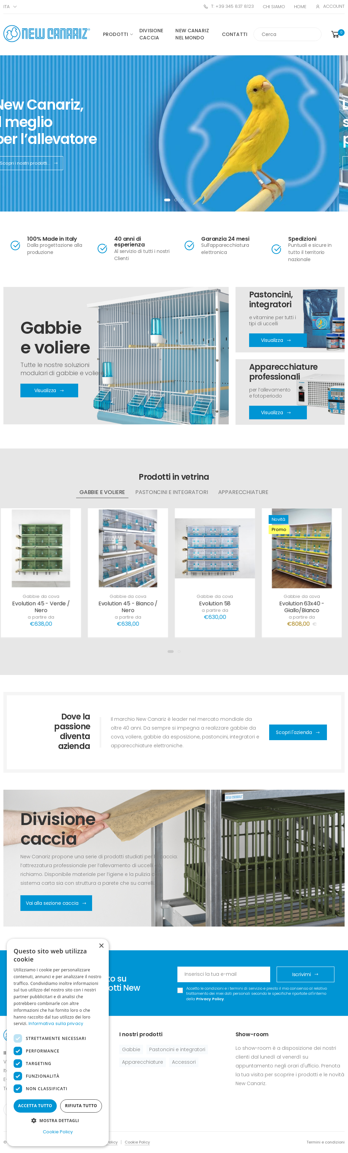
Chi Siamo (274, 6)
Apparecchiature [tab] (243, 492)
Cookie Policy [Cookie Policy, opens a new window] (58, 1132)
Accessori (184, 1062)
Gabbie (131, 1049)
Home (300, 6)
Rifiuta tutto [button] (81, 1106)
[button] (337, 34)
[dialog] (58, 1042)
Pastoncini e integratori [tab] (171, 492)
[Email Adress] (223, 974)
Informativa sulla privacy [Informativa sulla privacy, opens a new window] (56, 1023)
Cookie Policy (137, 1142)
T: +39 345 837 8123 (228, 6)
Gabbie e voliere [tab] (102, 492)
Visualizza (276, 340)
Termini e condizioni (326, 1142)
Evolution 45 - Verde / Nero (43, 607)
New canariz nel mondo (192, 34)
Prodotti (115, 34)
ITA (6, 6)
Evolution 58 (217, 603)
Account (330, 6)
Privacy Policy (210, 999)
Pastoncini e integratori (177, 1049)
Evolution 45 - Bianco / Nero (130, 607)
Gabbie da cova (43, 596)
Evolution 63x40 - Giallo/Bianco (304, 607)
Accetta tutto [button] (35, 1106)
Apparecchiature (142, 1062)
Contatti (234, 34)
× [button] (101, 946)
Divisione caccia (151, 34)
